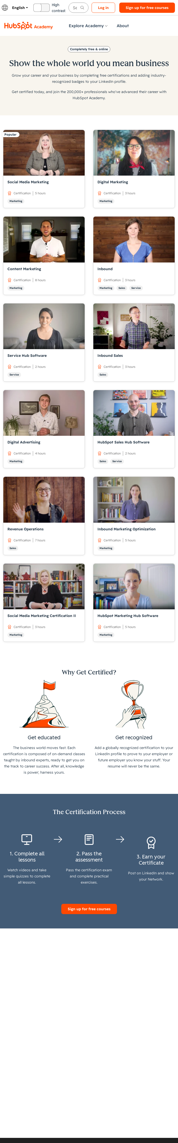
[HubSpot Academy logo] (28, 25)
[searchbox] (78, 8)
